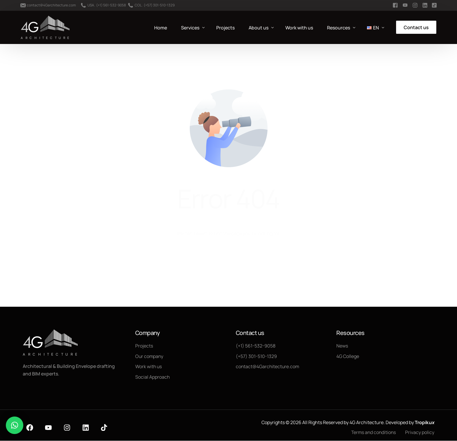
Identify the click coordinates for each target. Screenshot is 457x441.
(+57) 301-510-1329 (159, 5)
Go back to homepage (229, 257)
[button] (14, 425)
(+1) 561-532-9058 (111, 5)
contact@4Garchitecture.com (51, 5)
